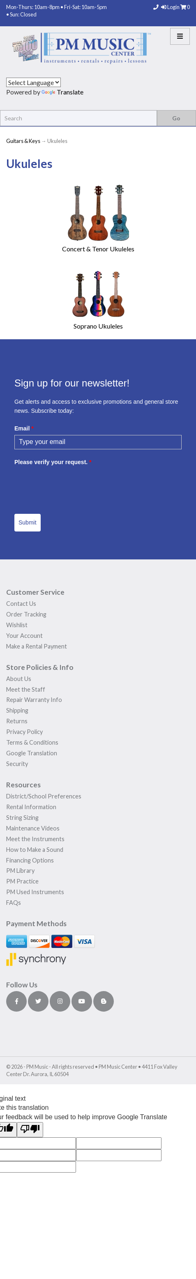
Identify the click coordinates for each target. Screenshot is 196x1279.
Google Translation (31, 753)
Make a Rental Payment (36, 646)
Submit (27, 522)
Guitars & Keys (23, 141)
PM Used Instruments (35, 891)
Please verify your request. (53, 462)
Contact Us (21, 603)
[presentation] (76, 485)
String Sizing (22, 817)
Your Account (24, 635)
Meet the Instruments (35, 838)
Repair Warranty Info (34, 699)
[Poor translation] (30, 1129)
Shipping (17, 710)
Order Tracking (26, 614)
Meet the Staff (25, 689)
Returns (17, 721)
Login (170, 7)
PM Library (20, 870)
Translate (62, 92)
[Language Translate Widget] (33, 82)
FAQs (13, 902)
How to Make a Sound (34, 849)
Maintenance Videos (33, 828)
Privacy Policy (24, 731)
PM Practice (22, 881)
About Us (18, 678)
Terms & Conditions (32, 742)
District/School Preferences (43, 796)
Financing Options (30, 860)
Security (17, 763)
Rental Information (31, 806)
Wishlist (17, 624)
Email (24, 428)
